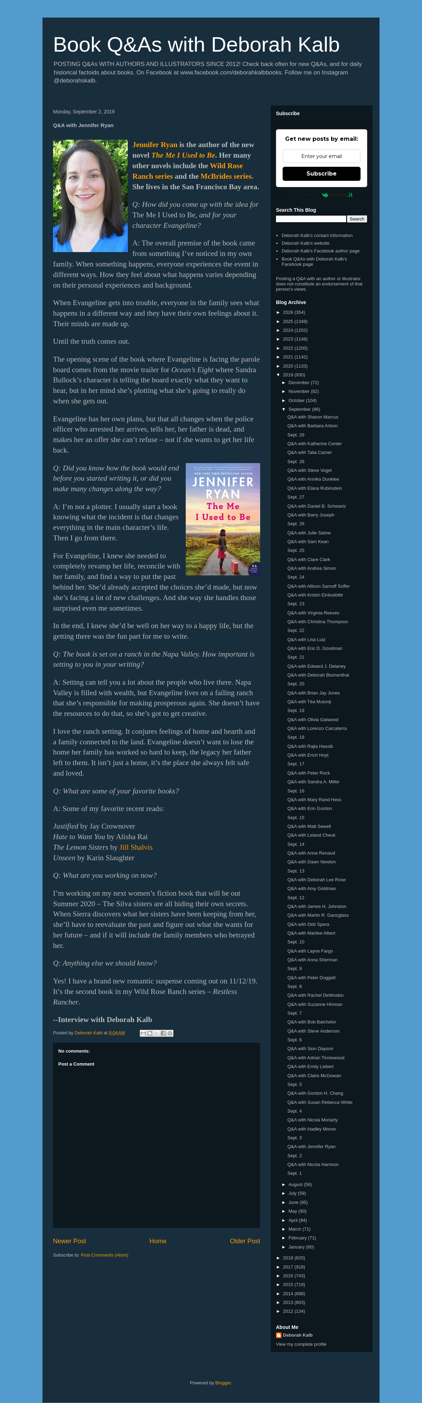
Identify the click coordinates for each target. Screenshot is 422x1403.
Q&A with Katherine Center (314, 443)
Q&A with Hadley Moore (311, 1129)
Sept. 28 (295, 461)
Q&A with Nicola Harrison (312, 1164)
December (300, 382)
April (294, 1220)
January (297, 1247)
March (296, 1229)
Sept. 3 (294, 1137)
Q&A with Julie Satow (309, 532)
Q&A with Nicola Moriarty (312, 1119)
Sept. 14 (295, 844)
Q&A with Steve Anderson (313, 1031)
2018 (289, 1257)
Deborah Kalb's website (305, 243)
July (293, 1193)
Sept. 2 (294, 1155)
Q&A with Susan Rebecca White (319, 1102)
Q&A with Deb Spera (308, 924)
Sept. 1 (294, 1173)
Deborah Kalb (298, 1335)
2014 (289, 1293)
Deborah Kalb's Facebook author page (321, 250)
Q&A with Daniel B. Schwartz (316, 506)
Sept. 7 (294, 1013)
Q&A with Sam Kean (308, 541)
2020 (289, 366)
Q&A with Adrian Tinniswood (315, 1057)
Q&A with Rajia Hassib (310, 746)
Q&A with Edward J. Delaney (316, 666)
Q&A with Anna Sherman (312, 959)
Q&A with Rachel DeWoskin (315, 995)
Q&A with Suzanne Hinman (314, 1004)
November (300, 391)
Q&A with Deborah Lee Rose (316, 879)
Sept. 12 (295, 897)
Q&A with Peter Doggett (311, 977)
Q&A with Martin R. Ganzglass (318, 915)
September (300, 409)
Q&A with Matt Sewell (309, 826)
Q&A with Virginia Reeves (313, 612)
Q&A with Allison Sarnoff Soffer (318, 586)
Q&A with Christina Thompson (317, 621)
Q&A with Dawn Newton (311, 861)
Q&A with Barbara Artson (312, 425)
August (296, 1184)
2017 (289, 1267)
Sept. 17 (295, 763)
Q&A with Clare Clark (308, 559)
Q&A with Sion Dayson (310, 1048)
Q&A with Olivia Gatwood (312, 719)
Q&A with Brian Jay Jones (313, 693)
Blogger (223, 1382)
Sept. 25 (295, 550)
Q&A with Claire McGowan (314, 1075)
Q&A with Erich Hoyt (307, 755)
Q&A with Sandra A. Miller (313, 781)
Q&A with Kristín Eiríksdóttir (315, 595)
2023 (289, 339)
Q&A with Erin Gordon (309, 808)
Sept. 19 (295, 710)
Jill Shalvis (136, 847)
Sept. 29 (295, 434)
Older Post (245, 1241)
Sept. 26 (295, 523)
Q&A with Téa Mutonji (309, 701)
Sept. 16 (295, 790)
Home (158, 1241)
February (298, 1237)
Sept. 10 (295, 941)
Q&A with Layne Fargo (310, 951)
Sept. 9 (294, 968)
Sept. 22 (295, 630)
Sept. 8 (294, 986)
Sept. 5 (294, 1084)
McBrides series (225, 176)
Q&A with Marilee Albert (311, 933)
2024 (289, 330)
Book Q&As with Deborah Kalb (196, 44)
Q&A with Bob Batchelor (311, 1022)
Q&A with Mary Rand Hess (314, 799)
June (294, 1202)
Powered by (322, 195)
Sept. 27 (295, 497)
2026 (289, 312)
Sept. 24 (295, 577)
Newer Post (69, 1241)
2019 (289, 374)
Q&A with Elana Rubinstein (314, 488)
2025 (289, 321)
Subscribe (321, 173)
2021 (289, 357)
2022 (289, 348)
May (293, 1211)
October (297, 400)
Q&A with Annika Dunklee (313, 479)
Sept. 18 (295, 737)
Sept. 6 (294, 1039)
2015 (289, 1284)
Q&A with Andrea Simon (311, 568)
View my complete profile (301, 1344)
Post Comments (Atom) (104, 1255)
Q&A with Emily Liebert (310, 1066)
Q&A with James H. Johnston (316, 906)
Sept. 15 (295, 817)
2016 (289, 1275)
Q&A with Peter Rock (308, 773)
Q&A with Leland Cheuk (311, 835)
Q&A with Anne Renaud (311, 853)
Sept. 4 (294, 1111)
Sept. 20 (295, 683)
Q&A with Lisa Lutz (306, 639)
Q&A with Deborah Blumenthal (318, 675)
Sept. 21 (295, 657)
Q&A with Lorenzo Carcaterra (317, 728)
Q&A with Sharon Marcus (312, 417)
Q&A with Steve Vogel (309, 470)
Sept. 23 (295, 603)
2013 (289, 1302)
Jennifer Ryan (155, 144)
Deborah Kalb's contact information (317, 235)
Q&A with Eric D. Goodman (314, 648)
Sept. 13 (295, 871)
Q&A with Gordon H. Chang (315, 1093)
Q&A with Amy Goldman (311, 888)
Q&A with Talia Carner (309, 452)
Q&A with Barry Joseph (310, 515)
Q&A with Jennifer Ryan (311, 1146)
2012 (289, 1311)
